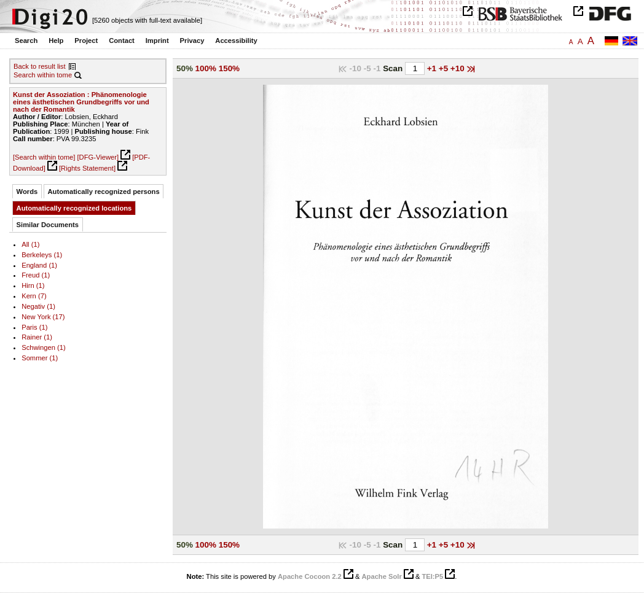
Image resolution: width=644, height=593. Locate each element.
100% (205, 68)
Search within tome (43, 75)
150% (229, 68)
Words (27, 191)
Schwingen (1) (44, 347)
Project (86, 40)
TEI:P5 (432, 576)
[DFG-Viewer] (98, 157)
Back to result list (40, 66)
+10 (458, 68)
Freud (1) (36, 275)
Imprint (157, 40)
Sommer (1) (40, 358)
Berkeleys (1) (42, 254)
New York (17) (43, 316)
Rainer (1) (37, 337)
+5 (444, 68)
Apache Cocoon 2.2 (310, 576)
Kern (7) (34, 296)
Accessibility (236, 40)
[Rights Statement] (87, 168)
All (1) (30, 244)
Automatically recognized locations (74, 208)
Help (56, 40)
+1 (433, 68)
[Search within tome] (44, 157)
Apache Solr (382, 576)
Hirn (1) (33, 285)
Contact (122, 40)
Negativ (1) (38, 306)
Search (26, 40)
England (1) (39, 265)
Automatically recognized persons (104, 191)
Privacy (192, 40)
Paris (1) (34, 327)
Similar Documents (48, 224)
